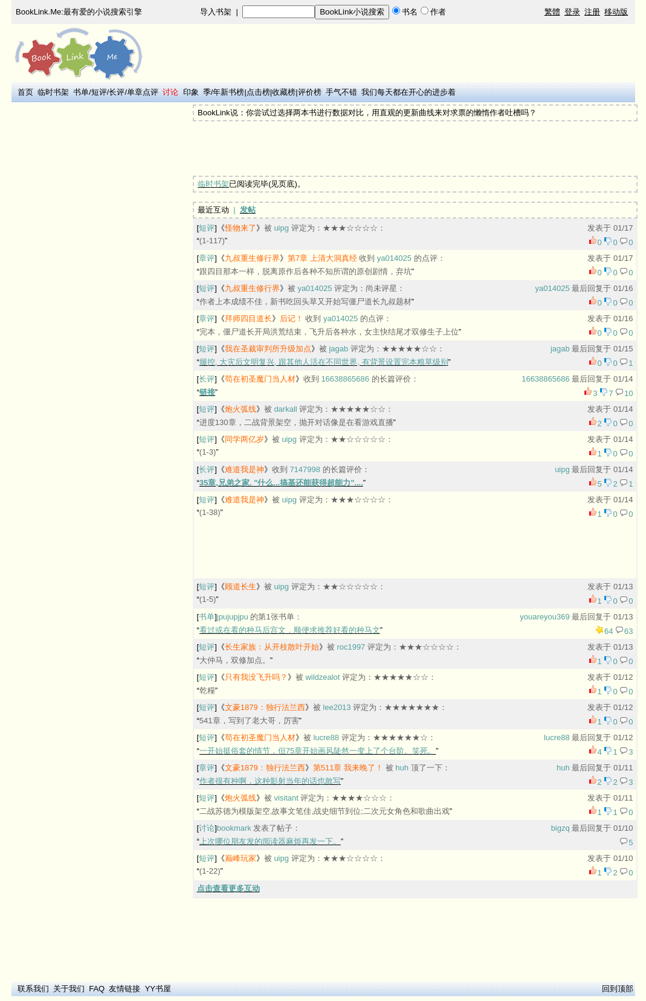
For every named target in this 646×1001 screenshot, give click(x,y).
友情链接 (124, 988)
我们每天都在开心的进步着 (408, 92)
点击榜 (258, 92)
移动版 (616, 11)
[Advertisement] (99, 285)
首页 (25, 92)
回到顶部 (617, 988)
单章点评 (142, 92)
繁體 (552, 11)
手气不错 (341, 92)
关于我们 (69, 988)
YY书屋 (158, 988)
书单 (81, 92)
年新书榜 (228, 92)
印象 (191, 92)
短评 (99, 92)
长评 (116, 92)
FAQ (97, 988)
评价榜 (309, 92)
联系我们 (33, 988)
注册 (592, 11)
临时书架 (53, 92)
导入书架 (215, 11)
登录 (572, 11)
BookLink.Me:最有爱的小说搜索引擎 (79, 11)
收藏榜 (284, 92)
